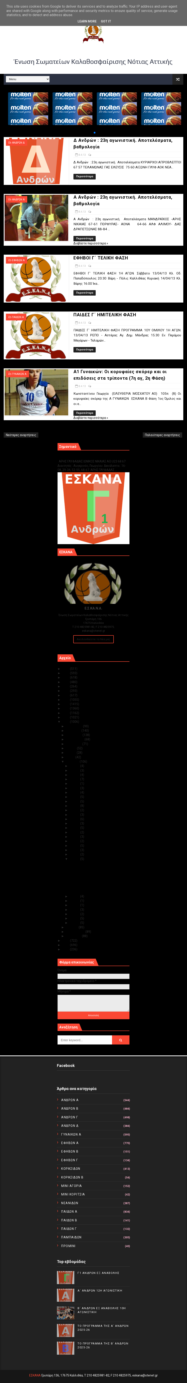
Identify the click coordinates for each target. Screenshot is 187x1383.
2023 (66, 677)
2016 (66, 708)
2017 (66, 704)
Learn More (87, 21)
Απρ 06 (75, 900)
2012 (66, 940)
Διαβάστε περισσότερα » (90, 243)
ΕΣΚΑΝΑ (35, 1375)
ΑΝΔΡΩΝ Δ (18, 142)
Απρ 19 (75, 814)
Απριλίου (73, 761)
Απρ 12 (75, 841)
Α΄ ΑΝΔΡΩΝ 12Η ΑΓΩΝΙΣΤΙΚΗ (100, 1290)
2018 (66, 699)
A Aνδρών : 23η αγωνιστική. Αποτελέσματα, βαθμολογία (90, 873)
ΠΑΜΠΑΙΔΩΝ (71, 1237)
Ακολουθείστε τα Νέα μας (93, 639)
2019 (66, 695)
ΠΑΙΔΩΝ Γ (69, 1229)
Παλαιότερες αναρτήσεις (162, 435)
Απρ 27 (75, 779)
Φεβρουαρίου (75, 931)
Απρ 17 (75, 823)
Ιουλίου (71, 748)
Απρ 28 (75, 775)
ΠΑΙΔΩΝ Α (18, 317)
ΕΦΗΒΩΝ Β (69, 1151)
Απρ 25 (75, 788)
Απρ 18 (75, 819)
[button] (94, 133)
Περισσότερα (84, 176)
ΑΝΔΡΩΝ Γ (69, 1117)
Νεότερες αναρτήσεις (21, 435)
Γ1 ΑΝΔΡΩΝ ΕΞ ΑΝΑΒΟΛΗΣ (80, 457)
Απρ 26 (75, 783)
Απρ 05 (75, 905)
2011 (66, 945)
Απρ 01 (75, 922)
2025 (66, 668)
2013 (66, 721)
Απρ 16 (75, 827)
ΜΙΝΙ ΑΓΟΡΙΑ (71, 1186)
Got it (106, 21)
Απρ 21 (75, 805)
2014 (66, 717)
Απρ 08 (75, 859)
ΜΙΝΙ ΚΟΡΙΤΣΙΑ (73, 1194)
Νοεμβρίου (74, 730)
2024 (66, 673)
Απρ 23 (75, 797)
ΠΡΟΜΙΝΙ (68, 1246)
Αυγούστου (74, 744)
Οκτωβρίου (74, 735)
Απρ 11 (75, 845)
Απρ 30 (75, 766)
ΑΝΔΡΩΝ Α (18, 199)
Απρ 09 (75, 854)
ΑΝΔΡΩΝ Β (69, 1108)
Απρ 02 (75, 918)
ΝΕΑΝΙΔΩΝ (69, 1203)
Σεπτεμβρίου (75, 739)
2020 (66, 690)
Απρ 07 (75, 896)
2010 (66, 949)
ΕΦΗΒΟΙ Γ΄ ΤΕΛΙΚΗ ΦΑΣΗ (100, 258)
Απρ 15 (75, 832)
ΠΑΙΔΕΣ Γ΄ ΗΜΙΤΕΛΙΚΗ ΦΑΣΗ (104, 314)
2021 (66, 686)
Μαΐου (70, 757)
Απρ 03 (75, 914)
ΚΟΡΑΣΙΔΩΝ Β (72, 1177)
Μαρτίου (72, 927)
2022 (66, 682)
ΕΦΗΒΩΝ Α (18, 260)
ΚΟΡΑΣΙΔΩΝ (70, 1168)
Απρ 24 (75, 792)
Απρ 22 (75, 801)
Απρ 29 (75, 770)
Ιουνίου (71, 752)
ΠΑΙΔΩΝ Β (69, 1220)
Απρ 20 (75, 810)
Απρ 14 (75, 836)
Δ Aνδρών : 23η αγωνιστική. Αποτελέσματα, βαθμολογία (90, 865)
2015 (66, 713)
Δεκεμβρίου (74, 726)
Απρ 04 (75, 909)
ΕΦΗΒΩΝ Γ (69, 1160)
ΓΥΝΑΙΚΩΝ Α (19, 374)
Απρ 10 (75, 850)
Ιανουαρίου (74, 936)
